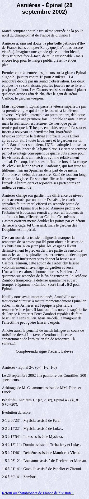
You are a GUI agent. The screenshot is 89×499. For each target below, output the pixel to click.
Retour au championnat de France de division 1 (38, 493)
